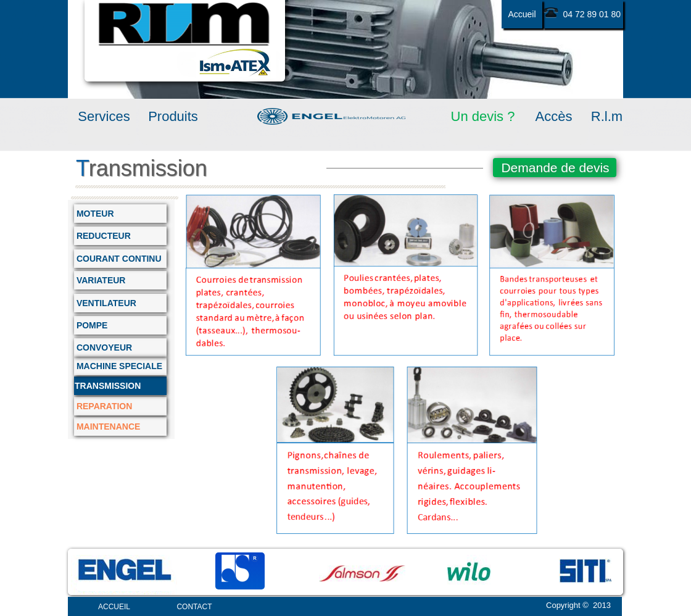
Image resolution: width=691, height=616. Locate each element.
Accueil (522, 14)
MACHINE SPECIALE (118, 366)
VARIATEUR (99, 280)
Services (102, 116)
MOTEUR (94, 214)
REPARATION (103, 406)
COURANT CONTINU (118, 259)
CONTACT (194, 606)
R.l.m (607, 116)
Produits (173, 116)
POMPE (90, 325)
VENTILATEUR (105, 303)
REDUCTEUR (102, 236)
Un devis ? (483, 116)
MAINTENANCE (107, 426)
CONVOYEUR (103, 347)
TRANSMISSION (108, 386)
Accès (554, 116)
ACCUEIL (114, 606)
